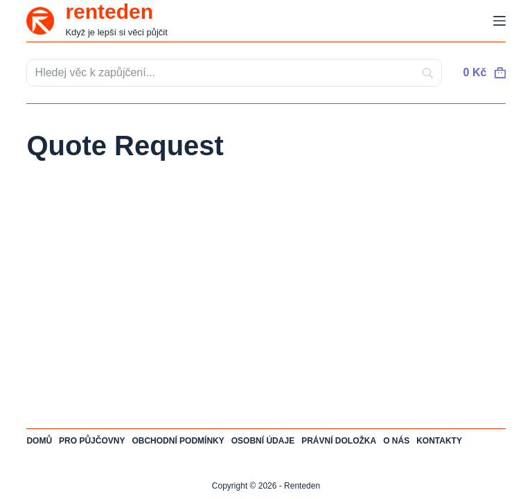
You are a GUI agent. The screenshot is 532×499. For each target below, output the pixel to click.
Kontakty (439, 441)
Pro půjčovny (92, 441)
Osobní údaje (262, 441)
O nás (396, 441)
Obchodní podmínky (178, 441)
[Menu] (499, 21)
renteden (109, 11)
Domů (39, 441)
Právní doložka (338, 441)
